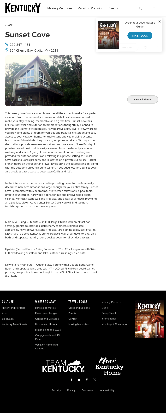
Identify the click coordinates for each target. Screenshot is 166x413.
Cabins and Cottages (47, 319)
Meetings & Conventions (115, 324)
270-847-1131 (20, 44)
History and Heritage (14, 308)
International (108, 318)
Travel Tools (78, 301)
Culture (8, 301)
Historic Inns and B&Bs (48, 330)
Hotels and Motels (45, 308)
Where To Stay (45, 301)
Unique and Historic (46, 324)
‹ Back (8, 25)
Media (104, 307)
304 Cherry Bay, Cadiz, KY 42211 (34, 50)
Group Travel (108, 313)
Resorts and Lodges (46, 313)
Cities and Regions (79, 308)
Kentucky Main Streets (14, 324)
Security (56, 390)
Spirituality (8, 319)
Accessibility (107, 390)
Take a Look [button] (140, 35)
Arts (4, 313)
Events (113, 8)
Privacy (71, 390)
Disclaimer (88, 390)
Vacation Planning (90, 8)
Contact (72, 319)
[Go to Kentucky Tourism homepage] (23, 8)
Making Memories (59, 8)
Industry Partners (110, 302)
